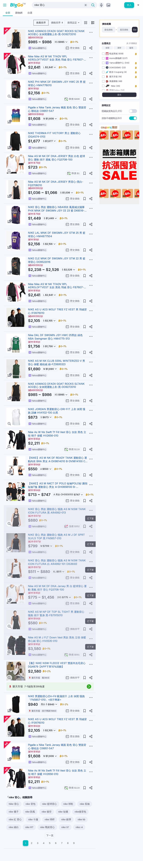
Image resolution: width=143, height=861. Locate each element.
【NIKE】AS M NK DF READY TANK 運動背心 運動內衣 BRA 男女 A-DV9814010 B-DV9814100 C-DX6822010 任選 (57, 461)
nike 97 (65, 827)
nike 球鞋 (68, 804)
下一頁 (49, 835)
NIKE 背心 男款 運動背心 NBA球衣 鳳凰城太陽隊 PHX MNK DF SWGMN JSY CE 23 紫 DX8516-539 (56, 211)
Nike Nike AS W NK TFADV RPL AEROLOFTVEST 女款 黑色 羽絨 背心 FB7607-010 (56, 60)
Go (134, 29)
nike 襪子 (14, 811)
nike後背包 (80, 811)
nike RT (29, 827)
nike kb (81, 819)
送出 (119, 94)
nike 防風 (30, 811)
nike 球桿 (50, 819)
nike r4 (79, 827)
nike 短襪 (63, 811)
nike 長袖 (85, 804)
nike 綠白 (14, 827)
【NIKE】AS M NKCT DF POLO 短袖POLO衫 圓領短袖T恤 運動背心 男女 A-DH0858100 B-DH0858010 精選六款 (57, 487)
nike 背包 (30, 804)
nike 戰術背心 (47, 827)
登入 (129, 5)
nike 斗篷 (33, 819)
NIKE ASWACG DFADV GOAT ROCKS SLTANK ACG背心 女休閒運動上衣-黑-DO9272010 (56, 32)
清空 (119, 48)
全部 (107, 48)
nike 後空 (46, 811)
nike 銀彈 (66, 819)
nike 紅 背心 (15, 819)
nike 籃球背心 (49, 804)
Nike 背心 (14, 804)
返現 (131, 48)
